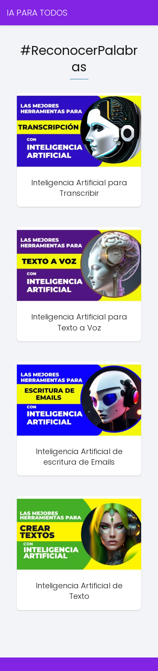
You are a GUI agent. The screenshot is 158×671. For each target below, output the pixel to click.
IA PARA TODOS (37, 13)
